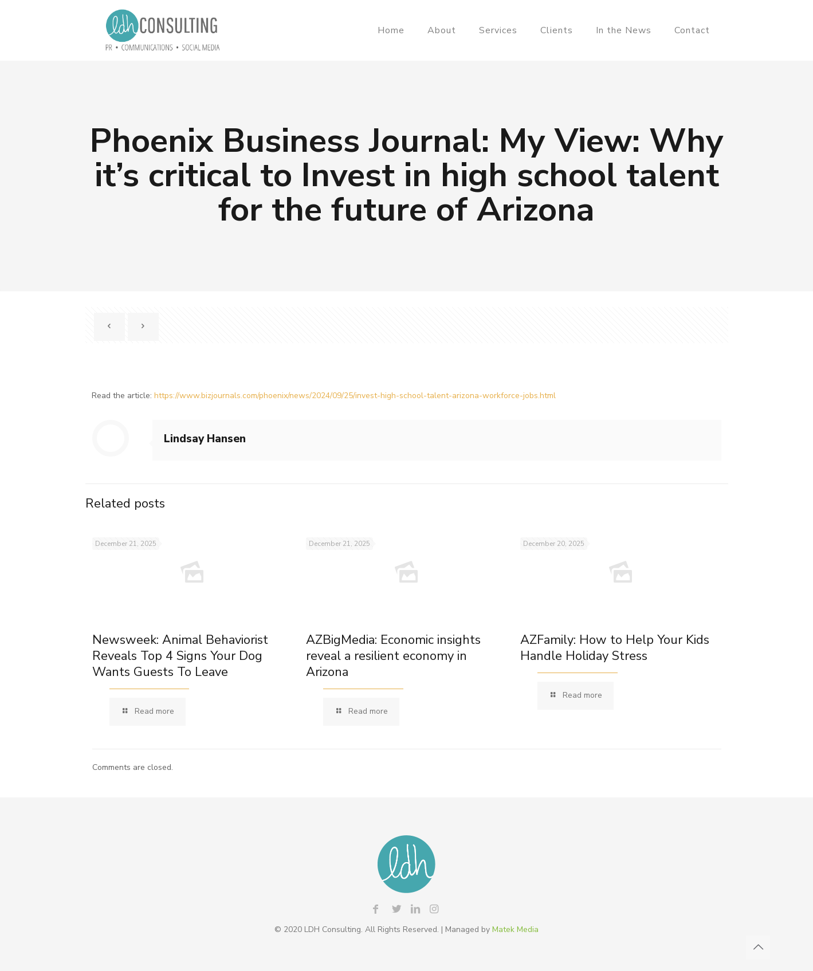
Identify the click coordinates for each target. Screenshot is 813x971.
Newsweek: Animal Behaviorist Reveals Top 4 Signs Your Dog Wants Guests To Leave (180, 656)
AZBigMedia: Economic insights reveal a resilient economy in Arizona (393, 656)
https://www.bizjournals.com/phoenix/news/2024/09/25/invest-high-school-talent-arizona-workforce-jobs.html (355, 395)
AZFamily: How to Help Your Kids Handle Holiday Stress (614, 648)
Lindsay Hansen (205, 438)
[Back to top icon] (758, 947)
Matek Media (515, 929)
